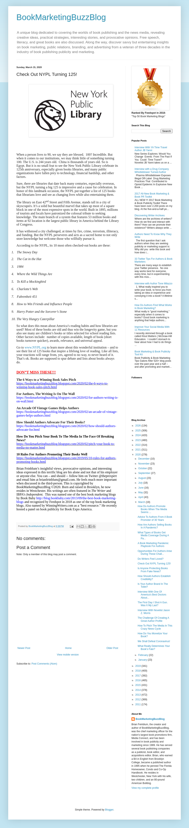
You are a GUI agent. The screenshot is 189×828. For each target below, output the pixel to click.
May (141, 492)
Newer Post (23, 648)
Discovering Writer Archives (150, 215)
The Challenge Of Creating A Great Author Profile (153, 619)
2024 (138, 435)
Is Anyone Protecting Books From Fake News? (153, 570)
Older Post (112, 648)
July (140, 482)
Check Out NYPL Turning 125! (154, 563)
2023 (138, 440)
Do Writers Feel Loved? (151, 558)
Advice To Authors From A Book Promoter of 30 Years (155, 518)
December (144, 458)
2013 (138, 694)
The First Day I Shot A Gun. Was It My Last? (153, 604)
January (143, 659)
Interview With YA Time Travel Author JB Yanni (151, 149)
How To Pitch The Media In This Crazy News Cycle (155, 627)
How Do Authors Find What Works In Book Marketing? (153, 306)
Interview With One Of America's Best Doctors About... (152, 594)
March (142, 502)
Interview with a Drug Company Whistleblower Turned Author (152, 170)
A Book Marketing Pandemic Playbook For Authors (153, 545)
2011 (138, 704)
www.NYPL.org (35, 347)
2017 (138, 675)
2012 (138, 699)
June (141, 487)
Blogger (109, 809)
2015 (138, 685)
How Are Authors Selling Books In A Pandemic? (155, 526)
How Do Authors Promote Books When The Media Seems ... (152, 509)
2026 (138, 425)
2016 (138, 680)
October (143, 468)
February (143, 655)
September (144, 473)
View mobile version (68, 654)
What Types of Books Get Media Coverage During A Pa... (153, 535)
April (141, 497)
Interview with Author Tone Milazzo (153, 283)
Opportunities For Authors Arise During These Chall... (155, 552)
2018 (138, 670)
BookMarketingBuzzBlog (61, 17)
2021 (138, 449)
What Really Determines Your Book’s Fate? (154, 647)
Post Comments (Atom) (44, 663)
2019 (138, 666)
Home (68, 648)
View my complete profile (145, 787)
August (142, 478)
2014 (138, 690)
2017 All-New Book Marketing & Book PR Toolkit (152, 195)
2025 (138, 430)
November (144, 463)
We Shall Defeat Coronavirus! (154, 641)
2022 (138, 445)
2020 (138, 454)
